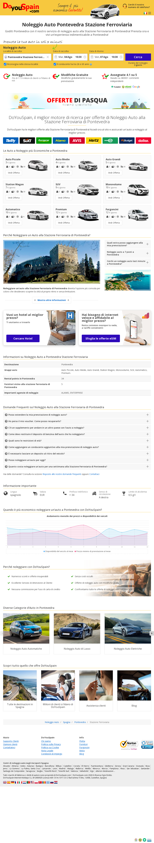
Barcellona (49, 766)
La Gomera (14, 768)
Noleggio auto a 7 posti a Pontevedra (120, 253)
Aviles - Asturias (27, 766)
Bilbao (59, 766)
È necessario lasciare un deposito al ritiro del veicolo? (36, 453)
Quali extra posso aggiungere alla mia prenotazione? (125, 244)
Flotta (82, 741)
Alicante (6, 766)
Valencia (74, 771)
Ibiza (148, 766)
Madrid (62, 768)
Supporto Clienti (11, 741)
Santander (145, 768)
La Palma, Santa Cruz (30, 768)
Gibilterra (109, 766)
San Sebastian (133, 768)
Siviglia (40, 771)
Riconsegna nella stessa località (22, 64)
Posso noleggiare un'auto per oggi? (27, 460)
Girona (118, 766)
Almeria (15, 766)
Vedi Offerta (14, 172)
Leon (55, 768)
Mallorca (79, 768)
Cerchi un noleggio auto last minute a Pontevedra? (126, 262)
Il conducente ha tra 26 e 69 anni (74, 64)
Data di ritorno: (96, 51)
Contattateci (9, 747)
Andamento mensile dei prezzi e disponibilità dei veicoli (77, 516)
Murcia (105, 768)
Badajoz (39, 766)
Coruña (76, 766)
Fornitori (83, 744)
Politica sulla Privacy (51, 744)
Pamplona (114, 768)
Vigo (92, 771)
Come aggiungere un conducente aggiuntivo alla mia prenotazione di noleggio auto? (53, 447)
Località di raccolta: (12, 51)
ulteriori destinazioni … (105, 771)
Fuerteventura (97, 766)
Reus (123, 768)
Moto (82, 750)
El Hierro (85, 766)
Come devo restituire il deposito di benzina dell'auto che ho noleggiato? (46, 434)
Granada (140, 766)
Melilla (88, 768)
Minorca (96, 768)
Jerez (5, 768)
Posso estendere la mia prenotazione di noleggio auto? (37, 414)
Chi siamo (46, 741)
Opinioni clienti (10, 744)
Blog (81, 753)
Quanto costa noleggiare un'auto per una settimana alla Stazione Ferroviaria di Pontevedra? (57, 466)
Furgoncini (84, 747)
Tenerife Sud (63, 771)
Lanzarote (46, 768)
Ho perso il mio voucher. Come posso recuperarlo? (34, 421)
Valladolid (84, 771)
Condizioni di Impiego (51, 753)
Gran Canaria (128, 766)
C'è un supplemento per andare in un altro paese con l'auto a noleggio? (46, 427)
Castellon (67, 766)
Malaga (70, 768)
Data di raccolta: (61, 51)
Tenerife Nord (50, 771)
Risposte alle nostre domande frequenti (62, 474)
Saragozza (30, 771)
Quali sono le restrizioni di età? (24, 440)
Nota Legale (47, 750)
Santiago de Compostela (13, 771)
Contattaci (94, 474)
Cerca (138, 57)
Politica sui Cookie (50, 747)
